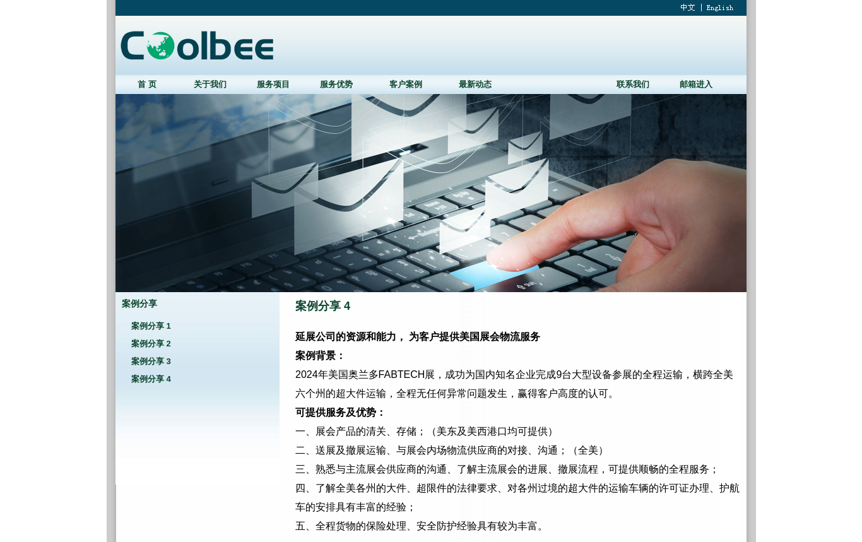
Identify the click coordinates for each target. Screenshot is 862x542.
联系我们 (633, 84)
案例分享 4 (151, 379)
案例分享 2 (151, 343)
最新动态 (475, 84)
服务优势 (336, 84)
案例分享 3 (151, 361)
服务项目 (273, 84)
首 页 (147, 84)
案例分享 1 (151, 326)
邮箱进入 (696, 84)
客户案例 (405, 84)
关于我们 (210, 84)
